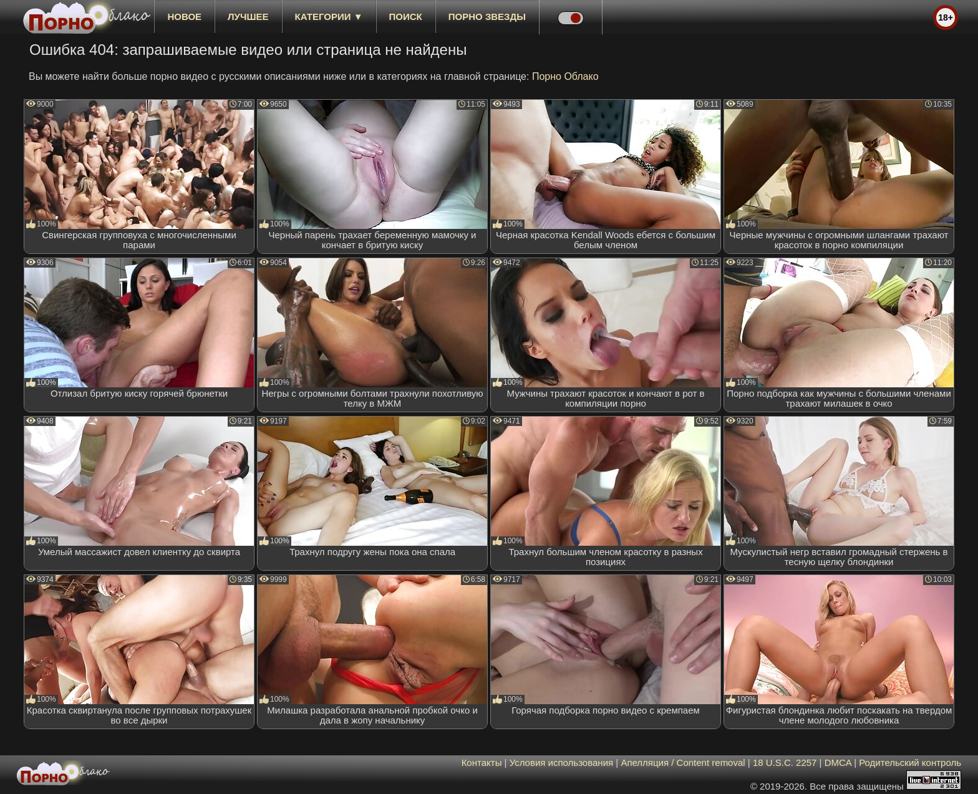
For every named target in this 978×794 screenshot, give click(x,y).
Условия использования (562, 762)
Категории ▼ (329, 16)
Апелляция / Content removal (683, 762)
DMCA (838, 762)
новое (184, 16)
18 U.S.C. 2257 (785, 762)
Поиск (405, 16)
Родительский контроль (910, 762)
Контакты (482, 762)
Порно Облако (565, 76)
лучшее (248, 16)
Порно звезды (487, 16)
